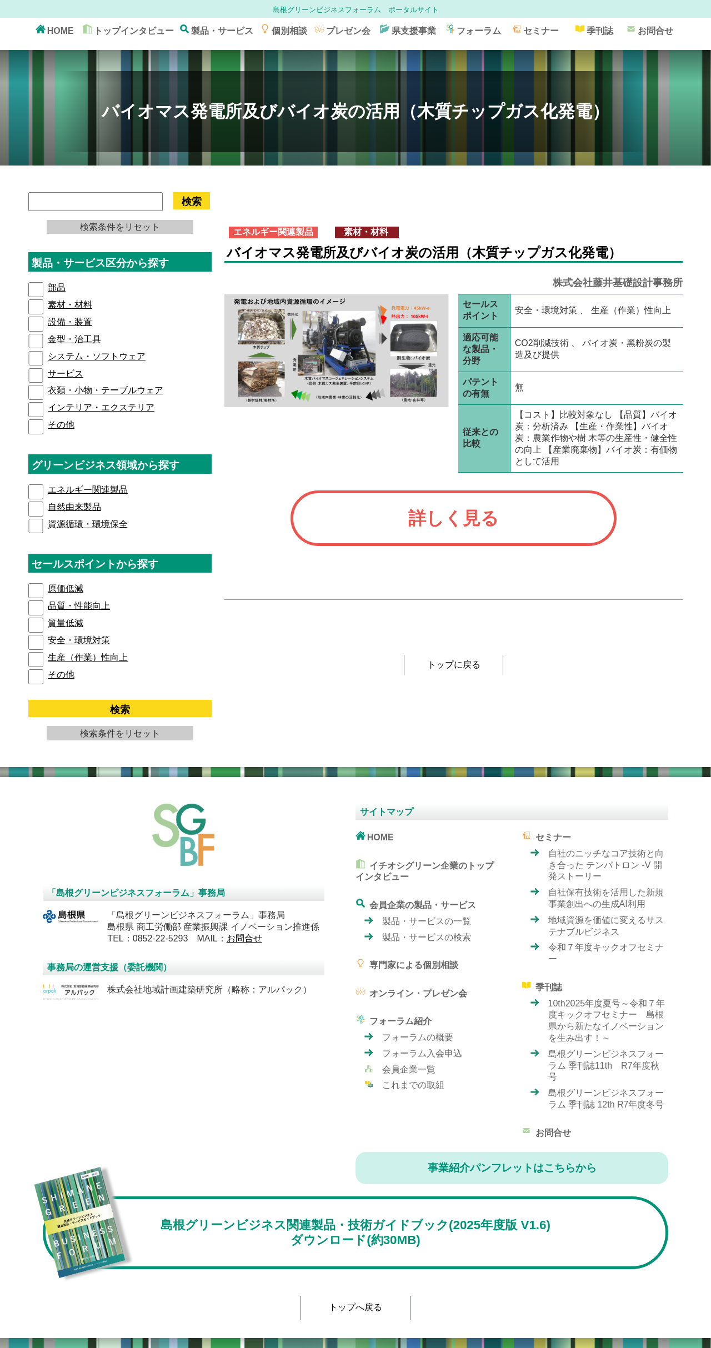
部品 (57, 287)
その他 (61, 424)
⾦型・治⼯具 (74, 339)
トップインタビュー (128, 30)
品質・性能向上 (79, 605)
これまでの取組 (413, 1085)
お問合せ (649, 30)
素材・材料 (70, 304)
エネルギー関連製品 (88, 489)
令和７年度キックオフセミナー (606, 953)
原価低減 (65, 588)
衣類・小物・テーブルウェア (105, 390)
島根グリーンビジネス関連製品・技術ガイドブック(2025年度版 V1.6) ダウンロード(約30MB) (296, 1232)
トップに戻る (453, 664)
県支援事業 (408, 30)
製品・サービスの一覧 (426, 921)
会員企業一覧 (408, 1069)
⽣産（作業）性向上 (88, 657)
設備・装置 (70, 322)
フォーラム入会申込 (422, 1053)
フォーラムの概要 (417, 1037)
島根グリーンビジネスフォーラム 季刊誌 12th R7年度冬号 (606, 1098)
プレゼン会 (342, 30)
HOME (55, 30)
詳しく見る (453, 518)
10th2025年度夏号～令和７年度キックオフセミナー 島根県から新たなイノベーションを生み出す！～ (606, 1021)
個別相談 (283, 30)
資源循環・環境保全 (88, 524)
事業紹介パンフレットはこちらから (512, 1168)
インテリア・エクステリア (101, 407)
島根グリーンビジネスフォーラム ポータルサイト (356, 10)
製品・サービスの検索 (426, 937)
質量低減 (65, 623)
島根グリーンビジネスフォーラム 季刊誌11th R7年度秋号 (606, 1065)
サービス (65, 373)
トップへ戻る (355, 1307)
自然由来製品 (74, 507)
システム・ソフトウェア (97, 356)
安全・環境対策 (79, 640)
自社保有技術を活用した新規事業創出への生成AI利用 (606, 898)
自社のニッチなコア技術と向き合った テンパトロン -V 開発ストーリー (606, 865)
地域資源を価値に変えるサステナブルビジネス (606, 925)
